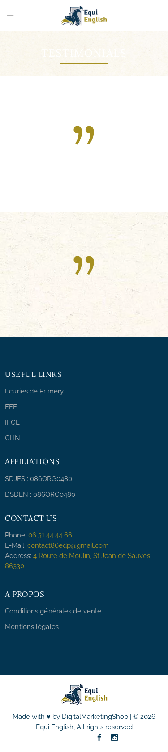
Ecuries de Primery (34, 391)
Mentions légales (32, 627)
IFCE (12, 422)
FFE (11, 407)
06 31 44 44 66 (50, 535)
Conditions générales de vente (53, 611)
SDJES (15, 479)
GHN (12, 438)
